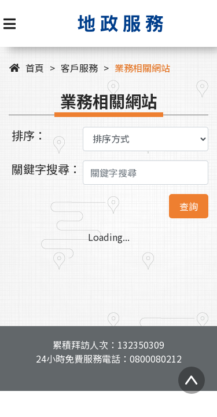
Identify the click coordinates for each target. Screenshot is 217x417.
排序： (29, 135)
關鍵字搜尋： (46, 168)
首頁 (34, 68)
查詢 (188, 206)
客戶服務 (79, 68)
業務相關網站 (142, 68)
